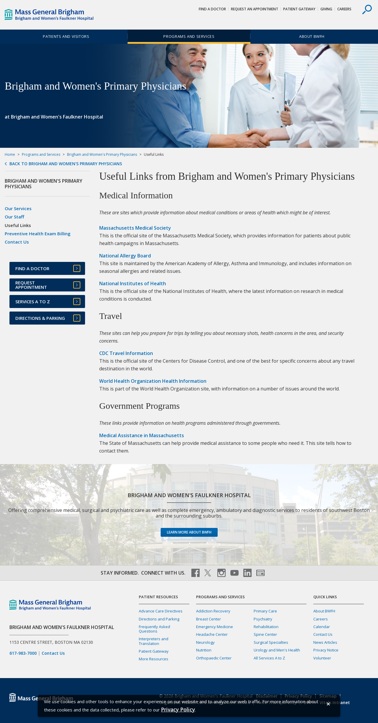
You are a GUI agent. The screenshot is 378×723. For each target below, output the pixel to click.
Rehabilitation (266, 626)
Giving (326, 9)
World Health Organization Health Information (152, 381)
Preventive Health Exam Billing (38, 233)
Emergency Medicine (214, 626)
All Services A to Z (269, 658)
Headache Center (212, 634)
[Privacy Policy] (178, 709)
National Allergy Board (125, 255)
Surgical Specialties (271, 642)
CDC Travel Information (126, 353)
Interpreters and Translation (153, 641)
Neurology (205, 642)
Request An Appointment (254, 9)
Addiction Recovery (213, 611)
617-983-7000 (23, 653)
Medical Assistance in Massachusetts (141, 435)
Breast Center (208, 619)
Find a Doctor (212, 9)
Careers (344, 9)
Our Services (18, 208)
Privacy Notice (325, 650)
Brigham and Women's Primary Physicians (102, 154)
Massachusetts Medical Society (135, 228)
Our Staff (14, 217)
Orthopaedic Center (214, 658)
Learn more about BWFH (189, 532)
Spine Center (265, 634)
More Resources (153, 659)
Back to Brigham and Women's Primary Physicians (65, 163)
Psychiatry (263, 619)
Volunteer (322, 658)
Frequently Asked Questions (154, 629)
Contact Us (17, 242)
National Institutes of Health (132, 283)
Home (10, 154)
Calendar (321, 626)
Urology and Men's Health (277, 650)
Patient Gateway (299, 9)
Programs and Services (188, 36)
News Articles (325, 642)
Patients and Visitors (66, 36)
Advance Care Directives (161, 611)
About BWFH (312, 36)
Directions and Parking (159, 619)
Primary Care (265, 611)
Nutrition (203, 650)
